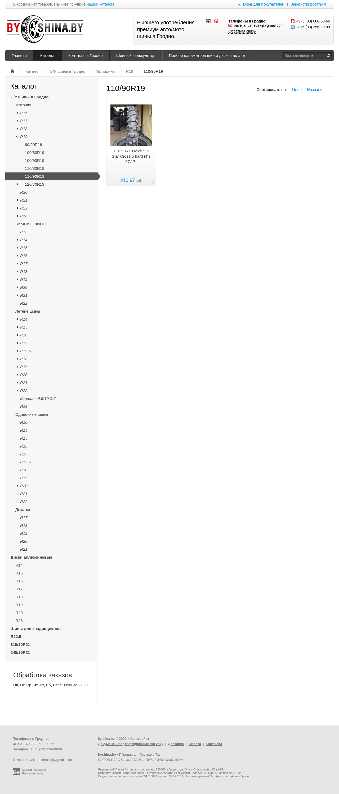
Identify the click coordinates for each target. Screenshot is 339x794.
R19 (24, 136)
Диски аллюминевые (31, 557)
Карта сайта (139, 739)
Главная (19, 55)
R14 (24, 240)
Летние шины (27, 311)
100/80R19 (34, 152)
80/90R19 (33, 144)
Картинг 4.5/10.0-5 (38, 398)
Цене (297, 89)
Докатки (22, 509)
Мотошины (25, 105)
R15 (24, 113)
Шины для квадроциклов (36, 628)
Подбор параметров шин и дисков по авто (208, 55)
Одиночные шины (31, 414)
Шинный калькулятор (135, 55)
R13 (24, 232)
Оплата (195, 744)
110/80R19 (34, 168)
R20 (24, 192)
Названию (316, 89)
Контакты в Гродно (85, 55)
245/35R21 (20, 652)
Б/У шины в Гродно (29, 97)
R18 (24, 128)
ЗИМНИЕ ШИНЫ (30, 224)
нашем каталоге (101, 4)
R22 (24, 208)
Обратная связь (242, 31)
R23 (24, 406)
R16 (24, 216)
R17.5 (25, 351)
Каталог (47, 55)
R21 (24, 200)
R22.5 (16, 636)
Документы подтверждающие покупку (130, 744)
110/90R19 (34, 176)
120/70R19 (34, 184)
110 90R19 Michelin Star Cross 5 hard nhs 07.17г (131, 156)
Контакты (214, 744)
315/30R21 (20, 644)
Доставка (176, 744)
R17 (24, 120)
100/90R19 (34, 160)
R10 (24, 422)
